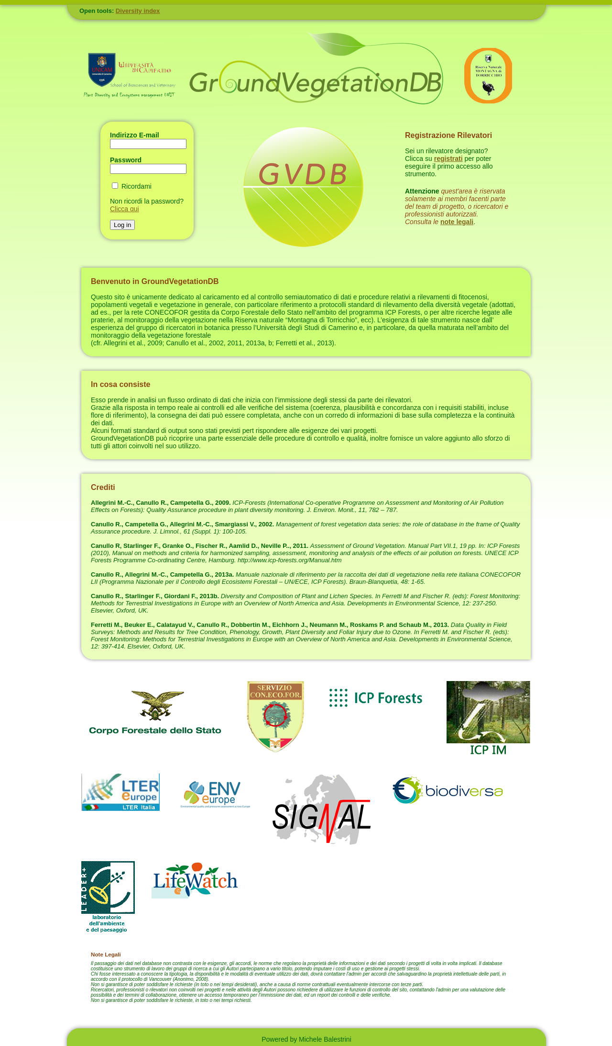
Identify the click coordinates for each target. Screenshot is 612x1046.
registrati (448, 158)
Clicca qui (124, 209)
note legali (456, 222)
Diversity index (138, 10)
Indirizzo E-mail (134, 135)
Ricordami (136, 186)
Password (126, 160)
